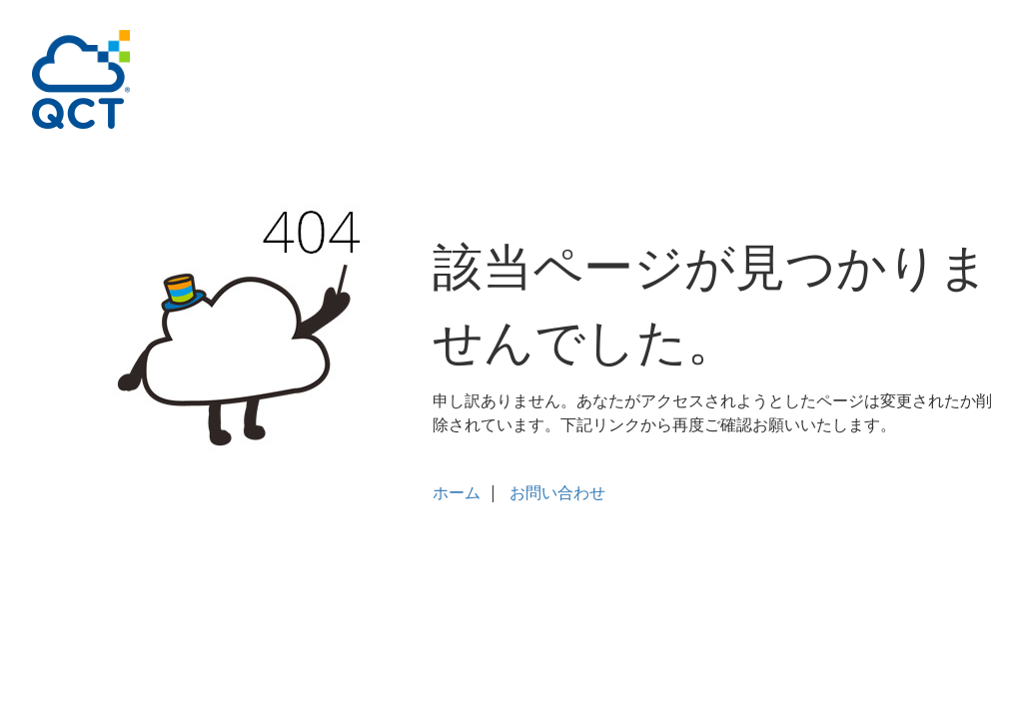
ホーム (457, 492)
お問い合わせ (557, 492)
